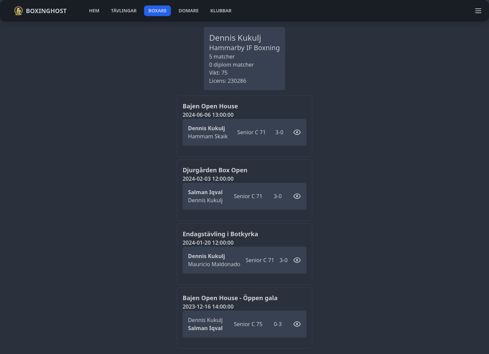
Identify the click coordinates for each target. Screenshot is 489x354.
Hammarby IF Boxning (244, 47)
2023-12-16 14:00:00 (208, 306)
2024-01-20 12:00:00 (208, 242)
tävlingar (124, 10)
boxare (157, 10)
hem (94, 10)
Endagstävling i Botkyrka (220, 234)
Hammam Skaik (208, 136)
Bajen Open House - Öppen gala (230, 298)
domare (188, 10)
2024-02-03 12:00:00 (208, 178)
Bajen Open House (210, 106)
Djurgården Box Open (215, 170)
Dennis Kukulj (206, 128)
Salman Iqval (205, 192)
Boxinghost (40, 10)
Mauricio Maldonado (214, 264)
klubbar (221, 10)
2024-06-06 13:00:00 (208, 114)
